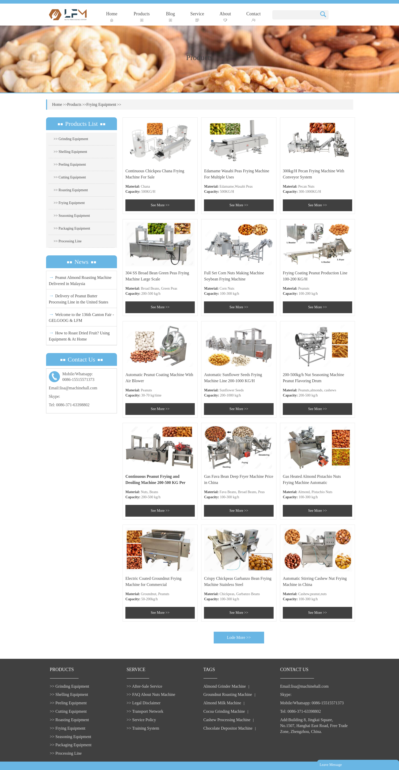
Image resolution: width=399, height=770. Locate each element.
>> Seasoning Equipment (72, 216)
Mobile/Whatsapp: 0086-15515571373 (312, 703)
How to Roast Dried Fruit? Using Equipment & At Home (79, 335)
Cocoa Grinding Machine (224, 711)
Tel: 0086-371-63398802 (69, 405)
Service (197, 16)
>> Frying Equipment (69, 203)
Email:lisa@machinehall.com (73, 388)
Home (111, 16)
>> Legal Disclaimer (144, 703)
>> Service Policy (141, 720)
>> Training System (143, 728)
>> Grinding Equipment (71, 139)
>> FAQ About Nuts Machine (151, 694)
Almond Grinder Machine (224, 686)
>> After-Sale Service (144, 686)
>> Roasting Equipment (71, 190)
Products (142, 16)
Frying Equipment (101, 104)
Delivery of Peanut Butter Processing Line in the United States (78, 298)
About (225, 16)
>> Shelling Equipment (70, 152)
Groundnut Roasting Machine (227, 694)
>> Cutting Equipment (70, 177)
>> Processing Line (68, 241)
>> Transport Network (145, 711)
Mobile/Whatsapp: (81, 377)
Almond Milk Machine (222, 703)
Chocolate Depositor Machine (228, 728)
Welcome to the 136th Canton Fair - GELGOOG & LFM (81, 317)
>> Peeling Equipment (70, 164)
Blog (170, 16)
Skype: (54, 396)
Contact (253, 16)
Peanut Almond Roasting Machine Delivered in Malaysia (80, 280)
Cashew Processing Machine (227, 720)
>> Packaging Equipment (72, 228)
